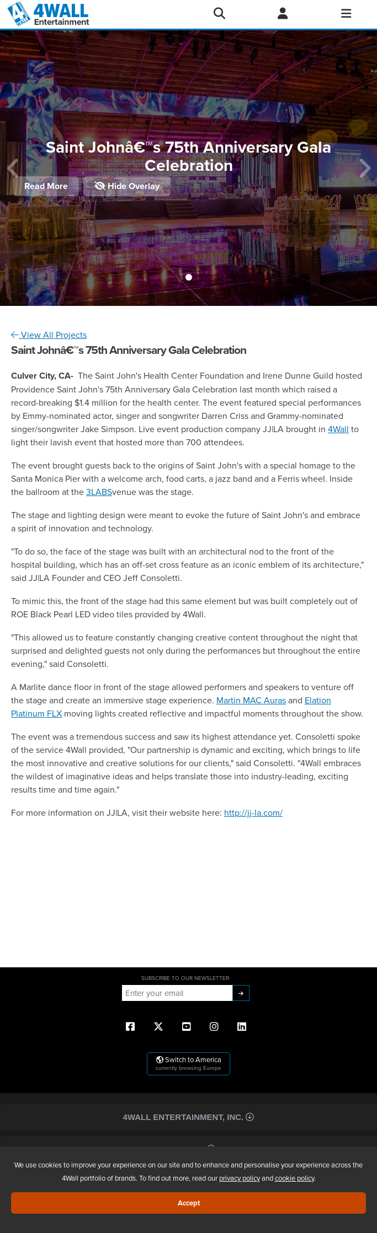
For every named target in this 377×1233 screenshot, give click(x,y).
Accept (189, 1203)
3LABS (99, 492)
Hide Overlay (127, 186)
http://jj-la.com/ (253, 812)
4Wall (338, 429)
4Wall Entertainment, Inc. (188, 1117)
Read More (46, 186)
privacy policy (239, 1178)
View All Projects (49, 335)
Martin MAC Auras (251, 700)
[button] (188, 277)
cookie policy (294, 1178)
